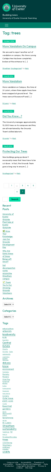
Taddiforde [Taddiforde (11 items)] (5, 432)
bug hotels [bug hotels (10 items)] (5, 340)
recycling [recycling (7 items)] (4, 403)
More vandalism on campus (19, 46)
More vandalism (12, 81)
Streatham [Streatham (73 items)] (8, 425)
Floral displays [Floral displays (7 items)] (5, 371)
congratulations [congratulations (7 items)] (6, 356)
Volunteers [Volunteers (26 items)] (6, 445)
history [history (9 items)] (4, 386)
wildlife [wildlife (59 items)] (6, 451)
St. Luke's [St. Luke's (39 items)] (6, 422)
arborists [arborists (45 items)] (6, 331)
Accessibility (26, 462)
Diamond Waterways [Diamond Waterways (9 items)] (5, 359)
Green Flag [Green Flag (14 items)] (6, 379)
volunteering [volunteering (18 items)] (7, 442)
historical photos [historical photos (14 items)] (5, 382)
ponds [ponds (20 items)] (11, 401)
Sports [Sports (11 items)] (4, 411)
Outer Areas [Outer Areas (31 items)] (7, 398)
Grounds (5, 138)
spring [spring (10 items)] (4, 420)
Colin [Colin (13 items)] (11, 351)
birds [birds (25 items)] (4, 337)
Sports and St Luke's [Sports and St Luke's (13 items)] (7, 414)
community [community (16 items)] (6, 354)
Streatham (6, 68)
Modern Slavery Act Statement (28, 464)
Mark (27, 68)
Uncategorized (16, 68)
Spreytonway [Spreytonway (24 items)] (7, 418)
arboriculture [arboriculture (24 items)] (7, 329)
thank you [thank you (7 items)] (4, 434)
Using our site (12, 462)
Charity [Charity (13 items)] (5, 349)
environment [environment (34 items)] (8, 369)
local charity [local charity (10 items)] (6, 393)
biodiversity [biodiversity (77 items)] (8, 334)
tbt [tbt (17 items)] (11, 432)
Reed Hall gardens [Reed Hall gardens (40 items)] (7, 407)
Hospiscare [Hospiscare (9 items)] (5, 391)
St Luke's (5, 103)
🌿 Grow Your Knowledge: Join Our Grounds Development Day (8, 239)
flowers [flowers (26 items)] (5, 377)
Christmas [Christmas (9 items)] (5, 351)
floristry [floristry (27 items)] (5, 374)
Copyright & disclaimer (26, 466)
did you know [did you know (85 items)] (6, 364)
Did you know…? (12, 116)
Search (14, 199)
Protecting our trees (14, 151)
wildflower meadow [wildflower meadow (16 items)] (6, 448)
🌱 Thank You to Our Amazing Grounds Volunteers (7, 287)
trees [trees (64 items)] (5, 439)
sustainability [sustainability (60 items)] (9, 428)
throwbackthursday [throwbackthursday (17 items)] (9, 437)
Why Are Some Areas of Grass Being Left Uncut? (7, 256)
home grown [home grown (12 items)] (6, 388)
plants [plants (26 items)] (4, 401)
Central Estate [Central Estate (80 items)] (6, 344)
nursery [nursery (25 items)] (5, 396)
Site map (29, 468)
